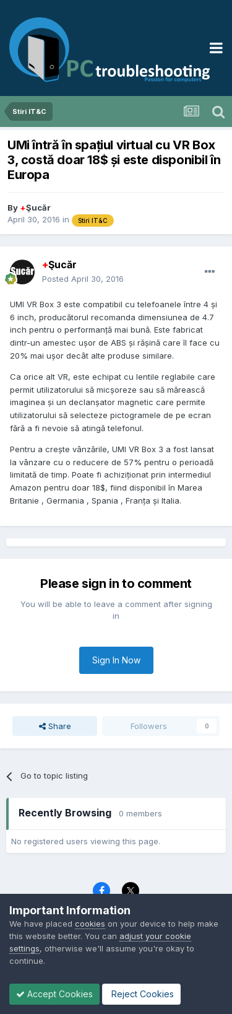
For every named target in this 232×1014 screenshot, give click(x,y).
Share (55, 726)
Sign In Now (116, 660)
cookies (90, 924)
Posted (83, 279)
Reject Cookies (141, 994)
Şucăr (35, 207)
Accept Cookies (54, 994)
